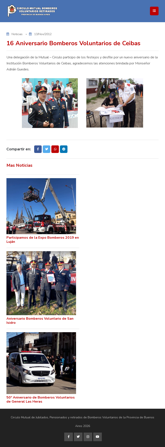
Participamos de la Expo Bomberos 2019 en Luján (42, 239)
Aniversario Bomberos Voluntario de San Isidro (39, 320)
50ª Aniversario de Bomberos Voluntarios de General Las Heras (40, 399)
